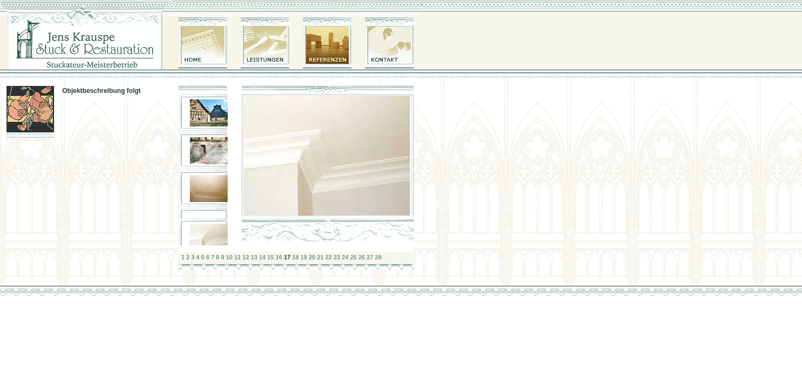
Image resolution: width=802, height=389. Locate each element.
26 (362, 257)
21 (320, 257)
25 (353, 257)
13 (254, 257)
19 (304, 257)
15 (270, 257)
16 (279, 257)
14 (262, 257)
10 (229, 257)
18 (295, 257)
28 (378, 257)
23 (337, 257)
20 (312, 257)
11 (237, 257)
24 (345, 257)
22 (328, 257)
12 (245, 257)
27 (370, 257)
